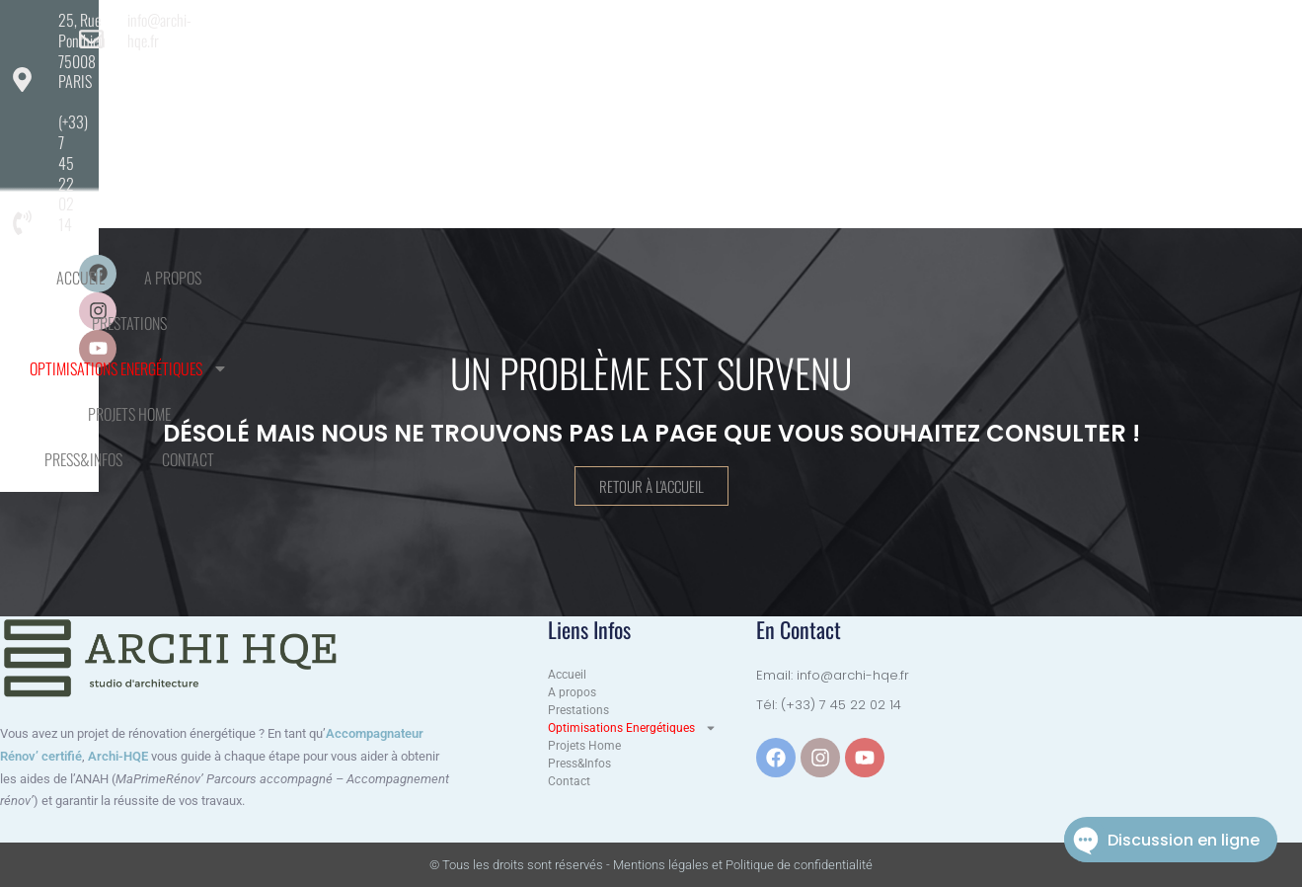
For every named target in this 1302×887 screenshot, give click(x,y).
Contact (1039, 77)
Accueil (260, 77)
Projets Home (814, 77)
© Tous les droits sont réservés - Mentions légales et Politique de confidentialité (651, 864)
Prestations (458, 77)
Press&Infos (934, 77)
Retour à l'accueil (651, 486)
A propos (352, 77)
